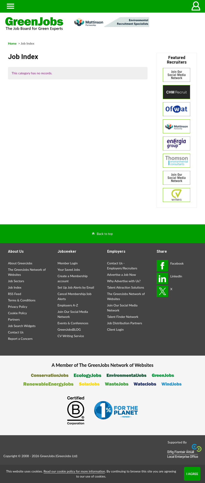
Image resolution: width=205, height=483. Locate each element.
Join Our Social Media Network (72, 314)
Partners (14, 319)
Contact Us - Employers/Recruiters (122, 265)
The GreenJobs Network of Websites (27, 272)
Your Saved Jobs (68, 269)
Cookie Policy (17, 313)
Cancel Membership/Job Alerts (74, 296)
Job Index (14, 287)
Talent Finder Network (122, 317)
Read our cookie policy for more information (74, 471)
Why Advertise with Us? (124, 281)
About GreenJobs (20, 263)
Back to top (105, 234)
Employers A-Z (67, 305)
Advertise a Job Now (121, 274)
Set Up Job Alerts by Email (75, 287)
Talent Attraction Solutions (125, 287)
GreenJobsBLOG (69, 329)
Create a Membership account (72, 278)
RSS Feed (14, 294)
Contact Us (15, 332)
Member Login (67, 263)
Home (12, 43)
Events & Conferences (72, 323)
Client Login (115, 329)
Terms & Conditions (21, 300)
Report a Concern (20, 339)
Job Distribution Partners (124, 323)
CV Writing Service (70, 336)
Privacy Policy (17, 307)
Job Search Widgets (22, 326)
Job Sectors (16, 281)
